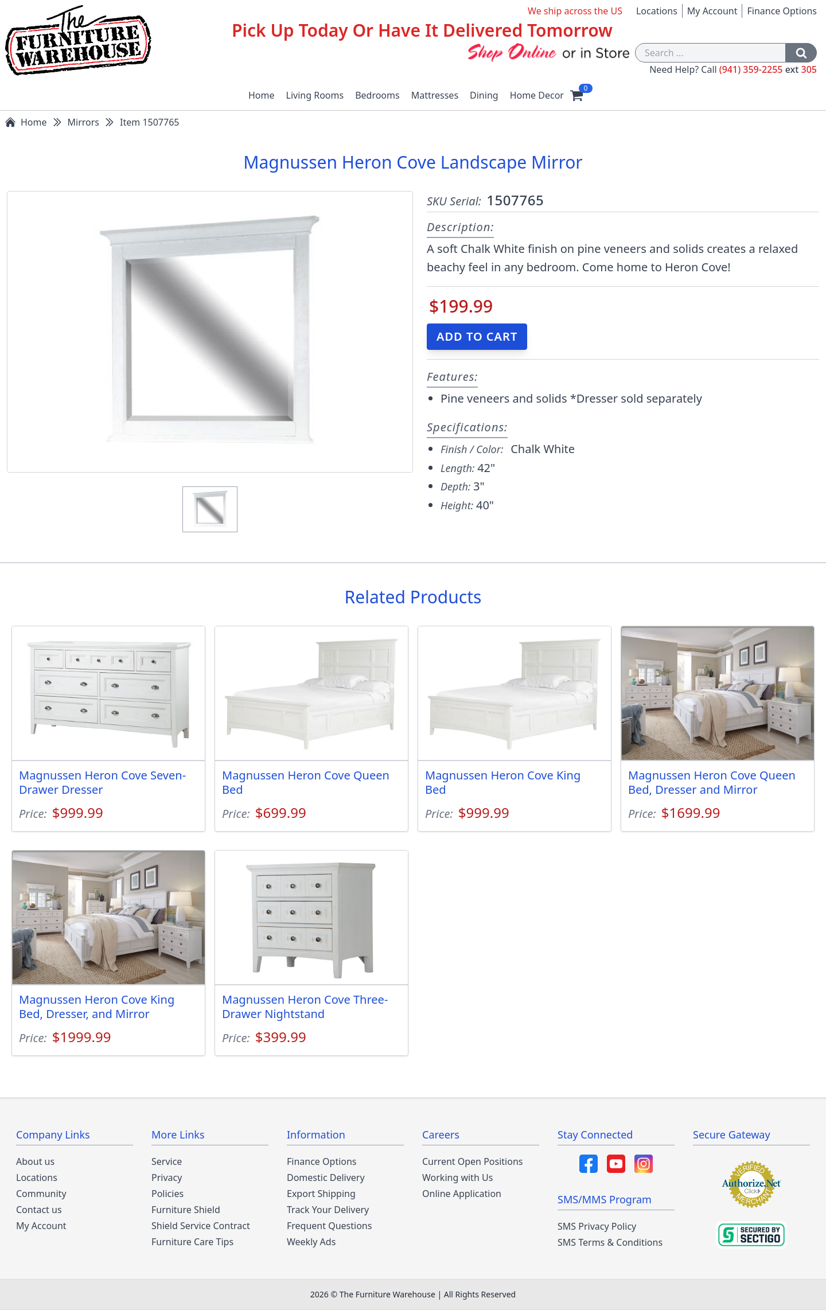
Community (41, 1193)
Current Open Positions (472, 1161)
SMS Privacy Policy (597, 1226)
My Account (712, 11)
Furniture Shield (185, 1209)
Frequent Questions (329, 1225)
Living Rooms (315, 95)
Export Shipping (321, 1193)
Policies (167, 1193)
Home (261, 95)
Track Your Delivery (328, 1209)
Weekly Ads (311, 1241)
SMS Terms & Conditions (610, 1242)
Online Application (461, 1193)
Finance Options (782, 11)
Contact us (39, 1209)
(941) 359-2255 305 (768, 69)
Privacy (166, 1177)
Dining (484, 95)
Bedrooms (377, 95)
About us (35, 1161)
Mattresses (434, 95)
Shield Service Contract (200, 1225)
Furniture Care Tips (192, 1241)
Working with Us (457, 1177)
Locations (656, 11)
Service (166, 1161)
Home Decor (537, 95)
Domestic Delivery (326, 1177)
